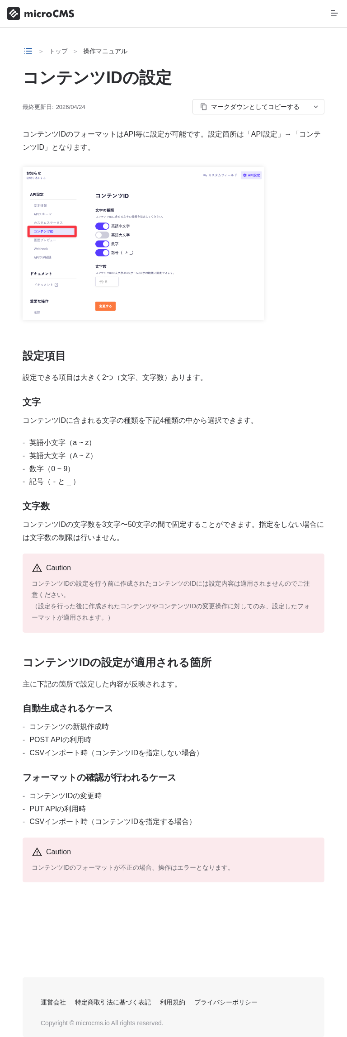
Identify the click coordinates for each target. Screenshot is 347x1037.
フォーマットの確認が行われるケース (99, 777)
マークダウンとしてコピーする (250, 106)
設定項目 (44, 356)
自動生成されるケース (68, 708)
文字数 (36, 506)
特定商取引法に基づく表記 (113, 1002)
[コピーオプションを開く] (315, 106)
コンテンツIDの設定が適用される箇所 (117, 662)
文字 (32, 402)
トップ (58, 51)
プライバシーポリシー (226, 1002)
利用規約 (172, 1002)
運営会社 (53, 1002)
